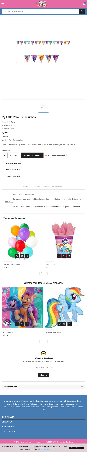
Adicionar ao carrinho (32, 155)
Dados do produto (42, 186)
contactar (76, 207)
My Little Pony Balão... (54, 332)
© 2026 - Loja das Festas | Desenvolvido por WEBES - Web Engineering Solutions (43, 442)
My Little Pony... (9, 332)
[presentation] (41, 273)
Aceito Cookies (76, 448)
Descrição (27, 186)
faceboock (58, 207)
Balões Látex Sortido (12, 264)
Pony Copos (50, 264)
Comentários (58, 186)
